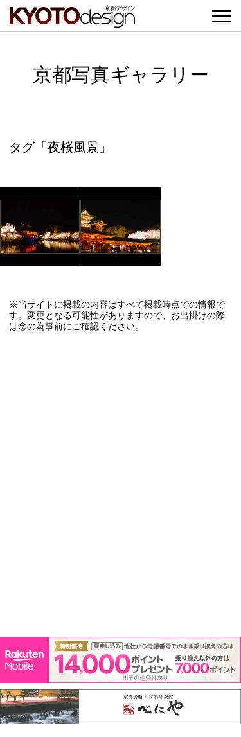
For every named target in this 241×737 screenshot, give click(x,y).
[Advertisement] (120, 484)
